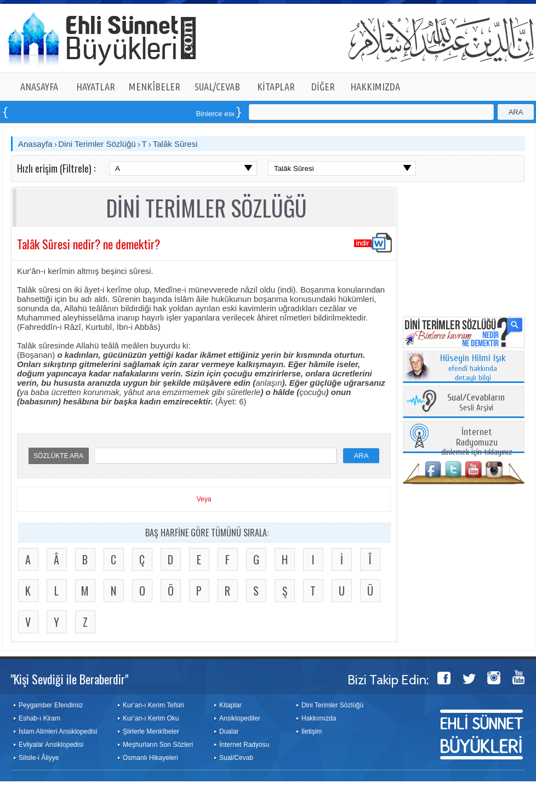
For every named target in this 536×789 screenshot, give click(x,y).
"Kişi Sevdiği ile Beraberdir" (69, 679)
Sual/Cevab (236, 758)
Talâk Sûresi (175, 143)
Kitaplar (230, 705)
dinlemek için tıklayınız (476, 442)
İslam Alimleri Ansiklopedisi (58, 731)
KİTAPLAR (276, 86)
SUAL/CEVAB (217, 86)
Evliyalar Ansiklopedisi (51, 744)
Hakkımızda (318, 718)
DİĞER (323, 86)
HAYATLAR (95, 86)
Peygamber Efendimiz (51, 705)
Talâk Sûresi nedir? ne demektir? (88, 244)
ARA (516, 112)
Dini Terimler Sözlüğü (96, 143)
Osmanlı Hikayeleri (150, 758)
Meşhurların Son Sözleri (158, 744)
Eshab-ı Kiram (39, 718)
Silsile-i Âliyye (39, 758)
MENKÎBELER (154, 86)
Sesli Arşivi (476, 403)
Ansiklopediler (239, 718)
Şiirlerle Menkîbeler (151, 731)
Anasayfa (35, 143)
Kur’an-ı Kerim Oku (151, 718)
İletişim (311, 731)
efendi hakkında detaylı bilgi (473, 368)
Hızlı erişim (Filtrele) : (56, 168)
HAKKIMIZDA (375, 86)
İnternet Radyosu (244, 744)
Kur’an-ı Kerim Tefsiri (153, 705)
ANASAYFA (39, 86)
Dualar (228, 731)
